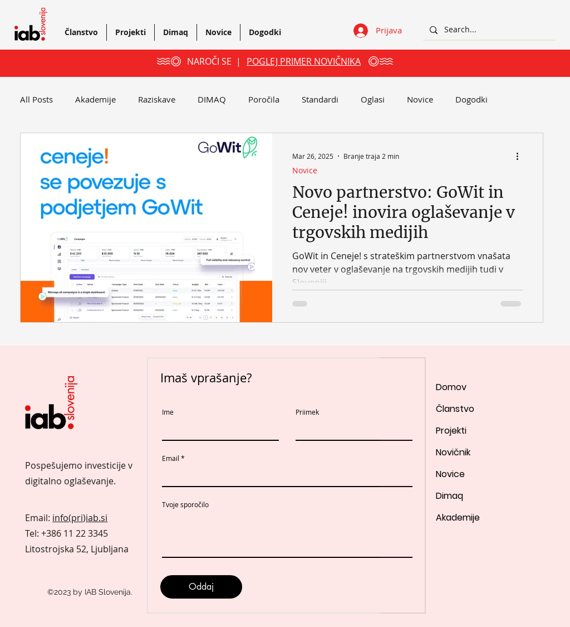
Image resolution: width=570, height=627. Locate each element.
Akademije (95, 99)
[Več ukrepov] (521, 156)
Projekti (451, 430)
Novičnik (453, 452)
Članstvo (455, 408)
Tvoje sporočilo (185, 504)
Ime (168, 412)
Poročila (263, 99)
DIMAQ (212, 99)
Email (170, 458)
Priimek (307, 412)
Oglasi (373, 99)
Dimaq (449, 495)
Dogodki (471, 99)
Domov (451, 387)
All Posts (36, 99)
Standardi (320, 99)
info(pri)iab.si (79, 518)
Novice (420, 99)
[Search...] (488, 30)
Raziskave (156, 99)
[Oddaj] (201, 587)
